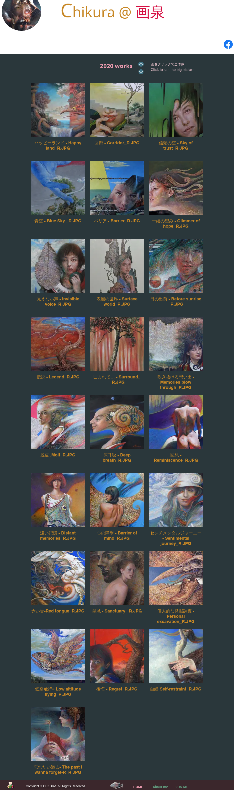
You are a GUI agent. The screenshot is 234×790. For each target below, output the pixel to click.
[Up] (141, 64)
